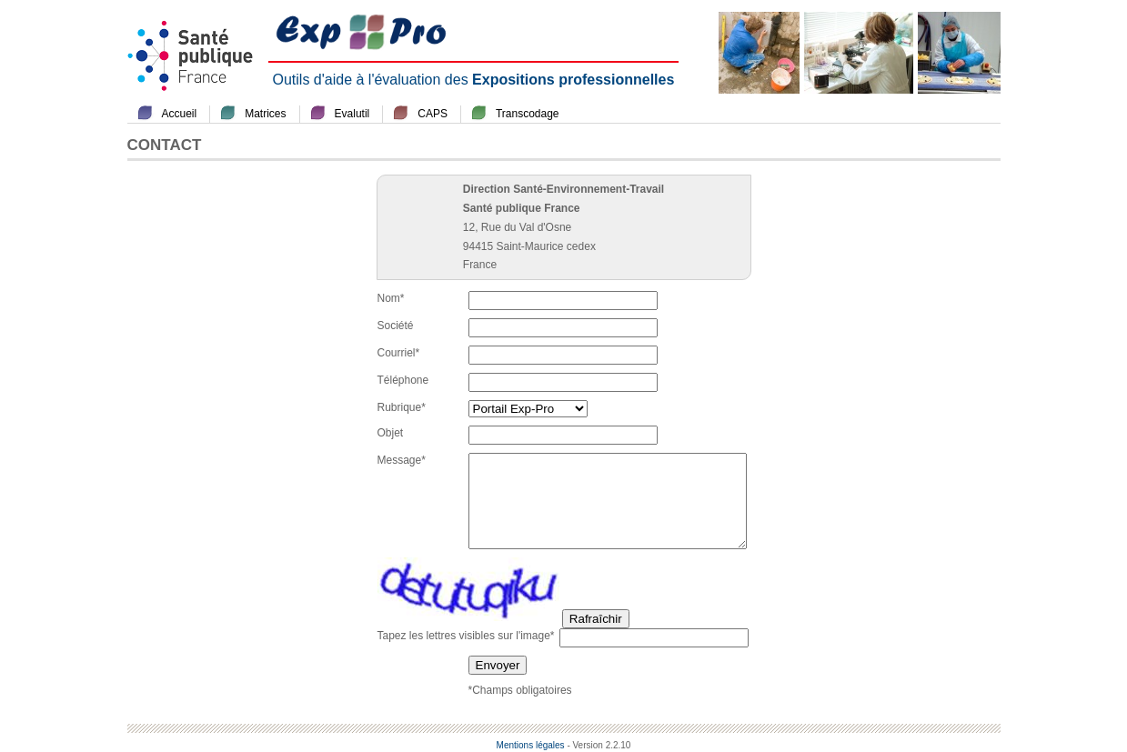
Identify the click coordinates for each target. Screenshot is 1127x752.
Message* (401, 460)
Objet (390, 432)
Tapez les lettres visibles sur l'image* (466, 635)
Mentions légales (531, 745)
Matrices (265, 113)
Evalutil (352, 113)
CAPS (433, 113)
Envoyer (498, 665)
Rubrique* (401, 407)
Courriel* (398, 352)
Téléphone (403, 380)
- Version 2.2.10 (598, 745)
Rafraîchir (595, 619)
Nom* (391, 298)
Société (395, 325)
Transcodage (527, 113)
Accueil (179, 113)
